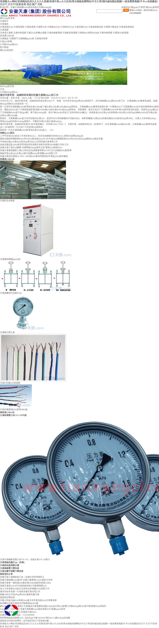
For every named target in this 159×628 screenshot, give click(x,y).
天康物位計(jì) (53, 27)
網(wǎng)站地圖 (62, 618)
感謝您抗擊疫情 (7, 597)
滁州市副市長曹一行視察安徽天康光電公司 (20, 591)
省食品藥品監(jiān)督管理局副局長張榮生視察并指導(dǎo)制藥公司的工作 (34, 144)
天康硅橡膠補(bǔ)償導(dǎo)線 (14, 409)
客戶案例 (4, 47)
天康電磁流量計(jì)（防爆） (13, 562)
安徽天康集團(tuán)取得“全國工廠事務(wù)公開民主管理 (26, 580)
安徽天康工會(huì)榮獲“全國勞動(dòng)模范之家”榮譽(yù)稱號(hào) (31, 147)
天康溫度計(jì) (6, 27)
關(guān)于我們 (138, 7)
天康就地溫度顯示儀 (9, 565)
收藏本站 (126, 7)
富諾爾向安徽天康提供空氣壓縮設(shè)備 (19, 603)
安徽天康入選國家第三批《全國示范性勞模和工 (22, 577)
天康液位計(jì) (67, 27)
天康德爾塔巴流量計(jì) (11, 293)
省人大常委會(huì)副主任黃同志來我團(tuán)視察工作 (24, 588)
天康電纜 (4, 30)
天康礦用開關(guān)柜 (10, 259)
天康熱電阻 (19, 27)
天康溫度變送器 (95, 27)
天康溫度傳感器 (126, 27)
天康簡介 (4, 21)
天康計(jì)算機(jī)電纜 (36, 33)
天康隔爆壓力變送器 (9, 568)
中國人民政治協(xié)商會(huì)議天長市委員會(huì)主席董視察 (28, 600)
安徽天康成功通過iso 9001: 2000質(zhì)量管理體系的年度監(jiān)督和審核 (34, 156)
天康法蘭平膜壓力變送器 (11, 571)
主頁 (2, 89)
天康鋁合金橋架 (7, 200)
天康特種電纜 (106, 33)
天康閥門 (13, 38)
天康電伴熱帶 (41, 38)
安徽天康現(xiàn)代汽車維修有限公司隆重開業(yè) (23, 586)
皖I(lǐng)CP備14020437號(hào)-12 (40, 618)
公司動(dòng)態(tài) (9, 44)
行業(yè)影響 (6, 41)
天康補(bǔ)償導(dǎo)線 (88, 33)
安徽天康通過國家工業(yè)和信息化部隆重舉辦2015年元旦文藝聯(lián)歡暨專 (36, 150)
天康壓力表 (41, 27)
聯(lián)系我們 (152, 7)
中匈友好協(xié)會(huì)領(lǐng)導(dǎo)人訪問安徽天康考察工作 (29, 141)
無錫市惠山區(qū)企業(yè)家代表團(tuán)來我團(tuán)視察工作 (28, 153)
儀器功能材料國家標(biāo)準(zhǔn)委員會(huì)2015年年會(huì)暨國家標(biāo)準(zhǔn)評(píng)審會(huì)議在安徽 (51, 139)
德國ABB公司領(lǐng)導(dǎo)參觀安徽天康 (19, 594)
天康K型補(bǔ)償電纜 (10, 383)
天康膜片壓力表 (7, 332)
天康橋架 (4, 38)
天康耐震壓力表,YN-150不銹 (13, 415)
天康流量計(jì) (81, 27)
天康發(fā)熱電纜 (121, 33)
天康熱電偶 (30, 27)
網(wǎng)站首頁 (7, 18)
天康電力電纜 (6, 33)
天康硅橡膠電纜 (54, 33)
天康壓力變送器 (111, 27)
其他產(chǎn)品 (7, 35)
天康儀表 (4, 24)
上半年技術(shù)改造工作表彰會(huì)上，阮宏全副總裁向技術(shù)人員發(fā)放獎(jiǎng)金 (41, 136)
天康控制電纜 (19, 33)
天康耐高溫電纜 (69, 33)
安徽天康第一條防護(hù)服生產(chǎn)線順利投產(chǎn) (25, 583)
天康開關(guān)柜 (26, 38)
